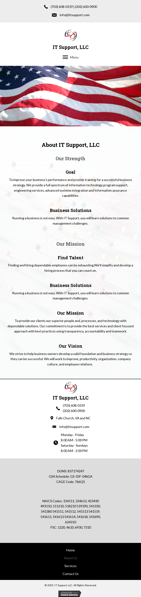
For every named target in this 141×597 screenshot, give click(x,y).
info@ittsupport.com (75, 15)
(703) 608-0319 (62, 7)
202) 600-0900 (86, 7)
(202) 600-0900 (74, 411)
